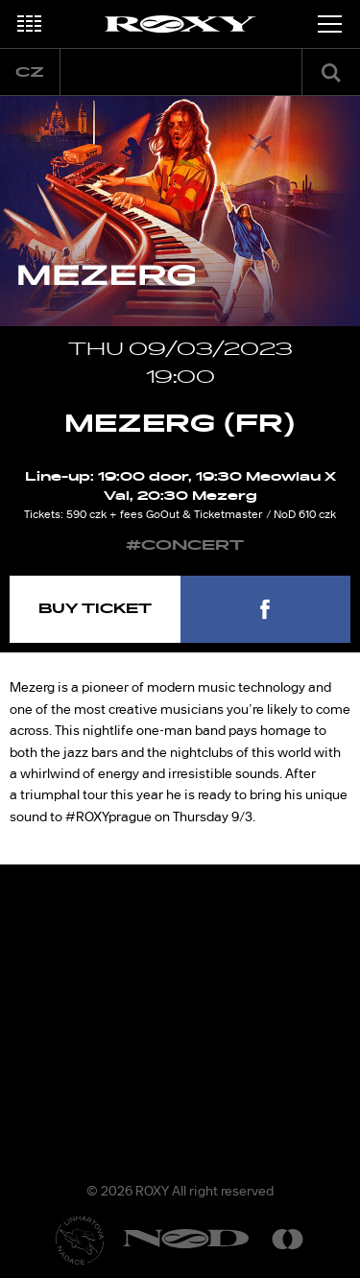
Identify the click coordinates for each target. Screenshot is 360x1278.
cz (29, 72)
